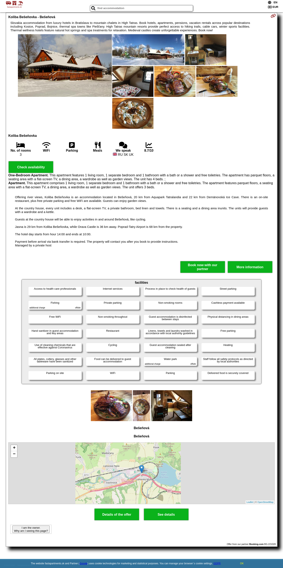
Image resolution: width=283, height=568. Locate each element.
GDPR (217, 563)
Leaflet (250, 502)
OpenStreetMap (265, 502)
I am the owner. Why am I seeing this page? (31, 529)
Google (84, 563)
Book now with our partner (202, 267)
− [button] (14, 454)
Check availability (31, 167)
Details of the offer (116, 514)
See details (166, 514)
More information (249, 267)
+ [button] (14, 448)
